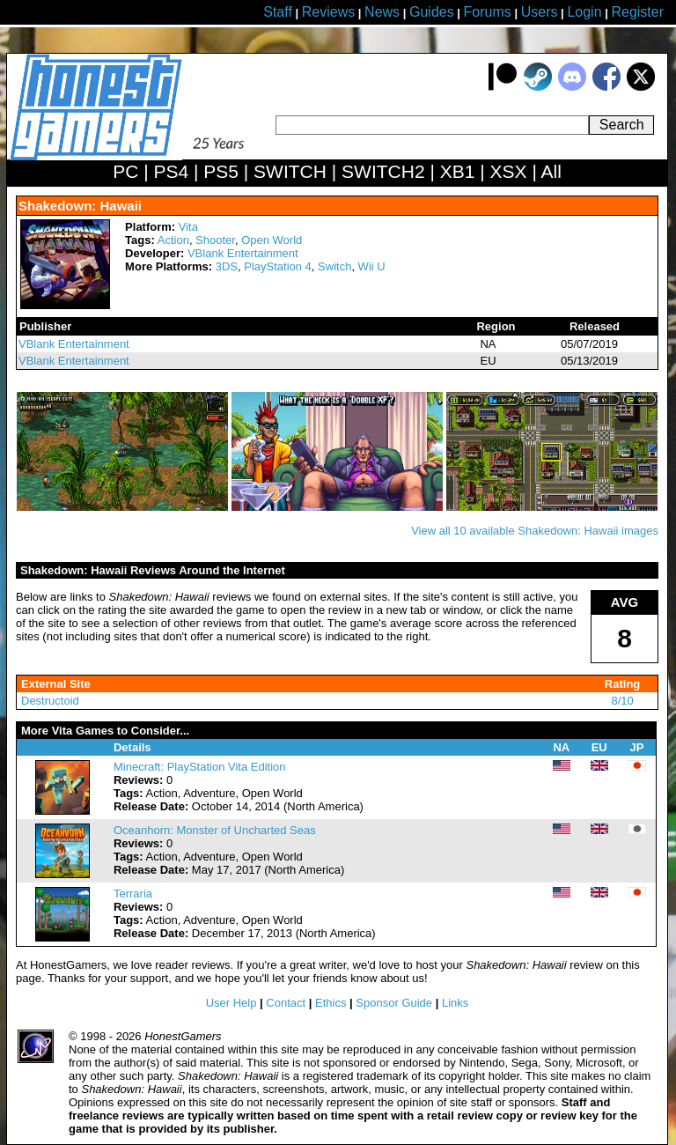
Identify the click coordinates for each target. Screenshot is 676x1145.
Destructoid (50, 700)
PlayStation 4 (278, 266)
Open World (271, 240)
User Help (231, 1002)
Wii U (372, 266)
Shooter (215, 240)
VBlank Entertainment (242, 253)
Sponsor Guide (394, 1002)
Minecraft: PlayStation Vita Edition (200, 766)
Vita (188, 226)
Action (173, 240)
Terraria (133, 893)
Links (455, 1002)
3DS (227, 266)
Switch (334, 266)
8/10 (622, 700)
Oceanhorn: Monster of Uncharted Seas (215, 830)
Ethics (330, 1002)
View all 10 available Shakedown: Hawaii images (534, 530)
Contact (285, 1002)
